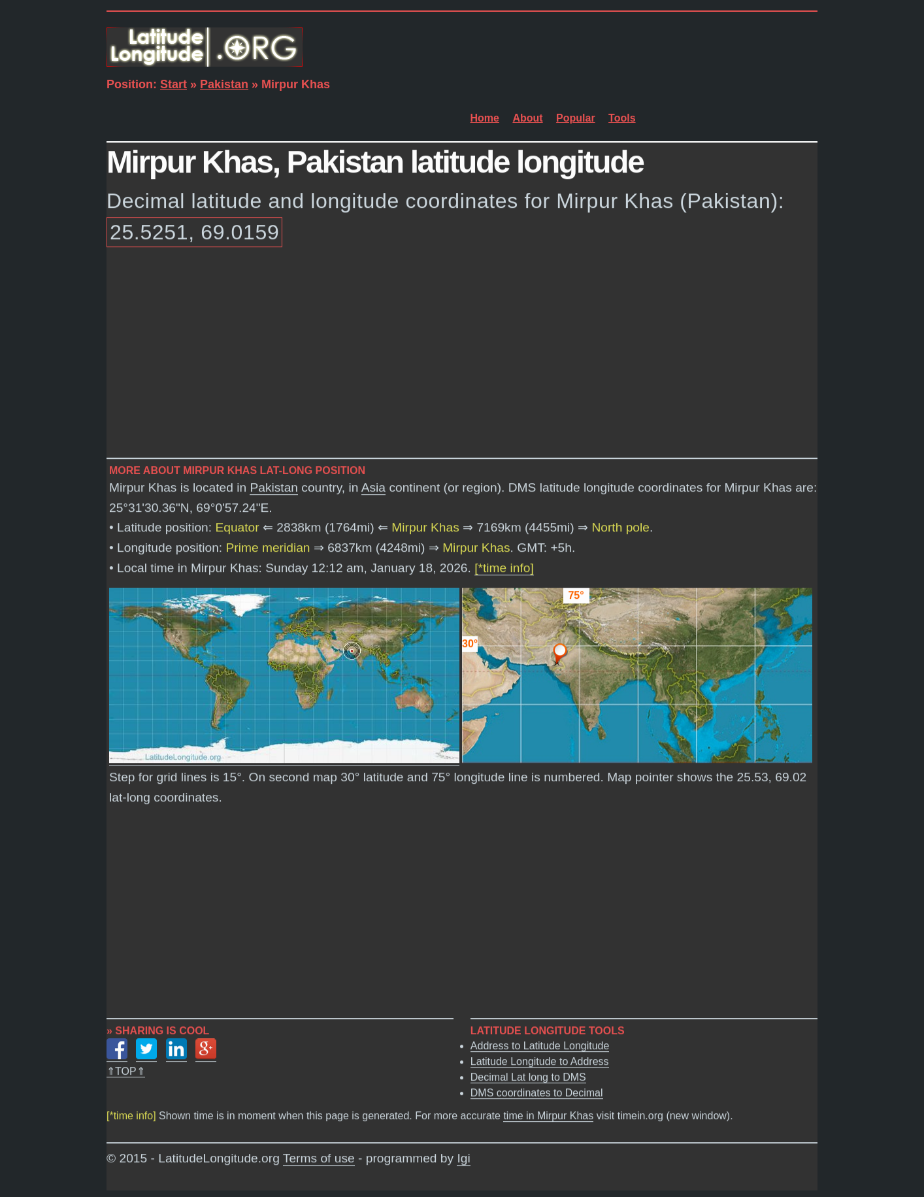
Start (173, 84)
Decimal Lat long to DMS (528, 1077)
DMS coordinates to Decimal (536, 1093)
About (527, 118)
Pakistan (224, 84)
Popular (575, 118)
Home (484, 118)
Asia (373, 488)
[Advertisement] (462, 355)
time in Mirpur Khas (548, 1116)
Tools (621, 118)
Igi (463, 1159)
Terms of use (319, 1159)
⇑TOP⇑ (126, 1071)
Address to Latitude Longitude (540, 1046)
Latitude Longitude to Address (539, 1062)
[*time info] (504, 568)
